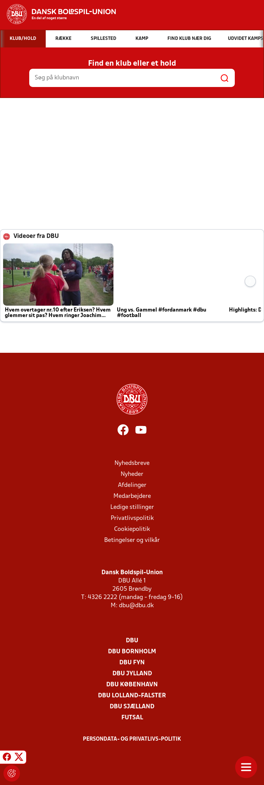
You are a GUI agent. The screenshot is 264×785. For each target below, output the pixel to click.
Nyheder (132, 474)
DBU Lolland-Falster (132, 696)
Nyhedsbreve (132, 463)
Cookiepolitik (132, 529)
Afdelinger (132, 485)
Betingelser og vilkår (132, 540)
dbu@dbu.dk (136, 606)
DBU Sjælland (132, 707)
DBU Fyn (132, 663)
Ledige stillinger (132, 507)
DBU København (132, 685)
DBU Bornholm (132, 652)
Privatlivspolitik (132, 518)
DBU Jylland (132, 674)
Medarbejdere (132, 496)
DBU (132, 641)
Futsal (132, 718)
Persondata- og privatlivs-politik (132, 739)
